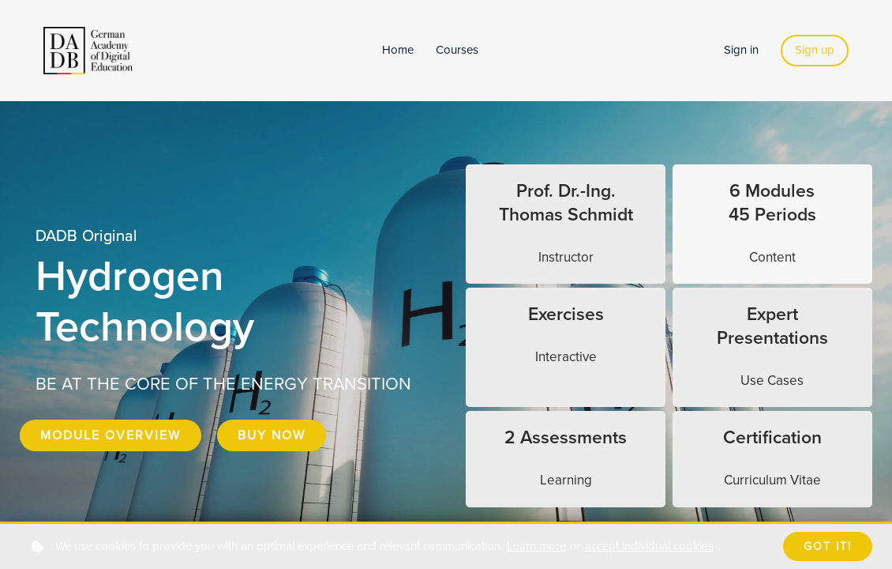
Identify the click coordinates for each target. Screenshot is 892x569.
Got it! (828, 546)
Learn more (536, 546)
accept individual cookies (649, 546)
